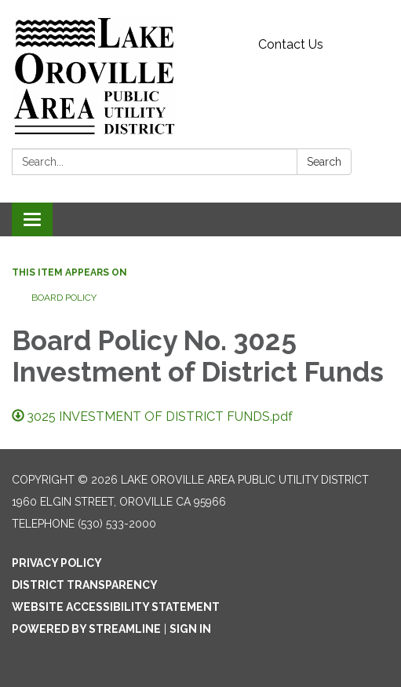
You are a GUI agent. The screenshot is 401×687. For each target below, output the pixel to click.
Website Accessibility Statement (116, 607)
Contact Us (290, 44)
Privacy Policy (57, 563)
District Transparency (85, 585)
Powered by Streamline (86, 629)
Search (324, 161)
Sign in (190, 629)
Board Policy (64, 297)
